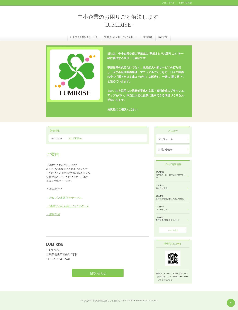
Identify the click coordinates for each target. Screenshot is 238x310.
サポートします (162, 209)
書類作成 (147, 36)
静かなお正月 (161, 188)
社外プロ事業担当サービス (84, 36)
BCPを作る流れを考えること (168, 220)
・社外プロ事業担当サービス (64, 198)
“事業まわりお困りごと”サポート (120, 36)
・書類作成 (53, 214)
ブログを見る (172, 230)
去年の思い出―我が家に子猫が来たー (170, 176)
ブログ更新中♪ (75, 138)
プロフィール (168, 2)
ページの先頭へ (231, 303)
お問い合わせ (185, 2)
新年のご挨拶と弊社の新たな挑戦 (170, 199)
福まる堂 (163, 36)
